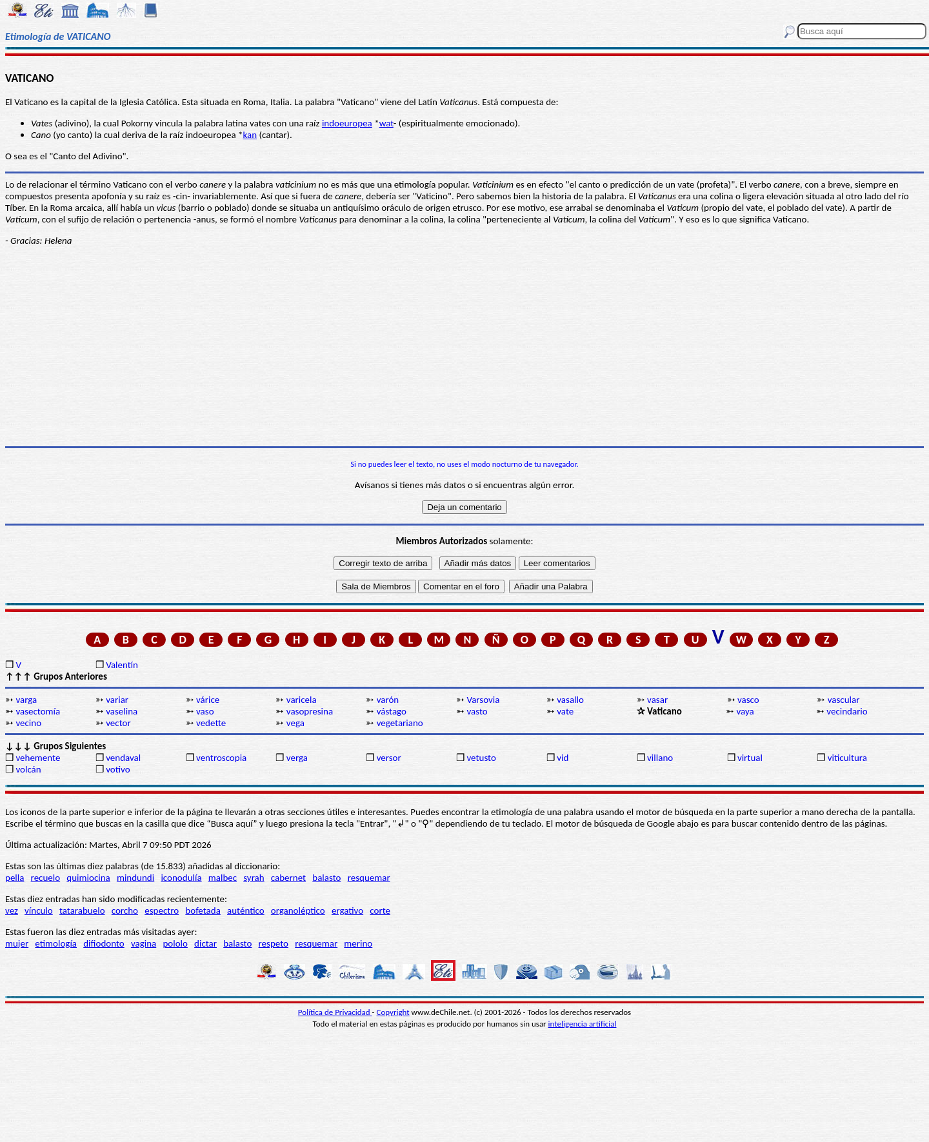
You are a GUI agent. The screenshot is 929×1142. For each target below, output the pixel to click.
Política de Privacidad (335, 1012)
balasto (326, 877)
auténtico (246, 910)
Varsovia (482, 699)
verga (297, 757)
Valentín (122, 665)
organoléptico (298, 910)
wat (386, 123)
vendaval (123, 757)
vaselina (121, 711)
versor (389, 757)
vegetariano (400, 723)
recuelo (46, 877)
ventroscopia (221, 757)
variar (117, 699)
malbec (222, 877)
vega (295, 723)
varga (26, 699)
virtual (750, 757)
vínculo (39, 910)
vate (565, 711)
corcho (125, 910)
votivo (118, 769)
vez (11, 910)
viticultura (847, 757)
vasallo (570, 699)
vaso (205, 711)
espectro (162, 910)
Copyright (393, 1012)
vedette (211, 723)
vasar (657, 699)
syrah (253, 877)
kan (250, 135)
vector (118, 723)
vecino (28, 723)
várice (207, 699)
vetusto (480, 757)
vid (562, 757)
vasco (748, 699)
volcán (28, 769)
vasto (476, 711)
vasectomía (37, 711)
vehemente (37, 757)
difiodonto (104, 943)
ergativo (347, 910)
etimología (56, 943)
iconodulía (181, 877)
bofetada (202, 910)
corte (380, 910)
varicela (301, 699)
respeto (273, 943)
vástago (391, 711)
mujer (16, 943)
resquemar (369, 877)
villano (660, 757)
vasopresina (309, 711)
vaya (745, 711)
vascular (844, 699)
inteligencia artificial (582, 1024)
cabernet (288, 877)
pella (14, 877)
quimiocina (88, 877)
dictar (205, 943)
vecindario (846, 711)
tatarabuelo (82, 910)
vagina (143, 943)
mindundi (135, 877)
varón (388, 699)
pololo (175, 943)
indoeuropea (347, 123)
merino (358, 943)
